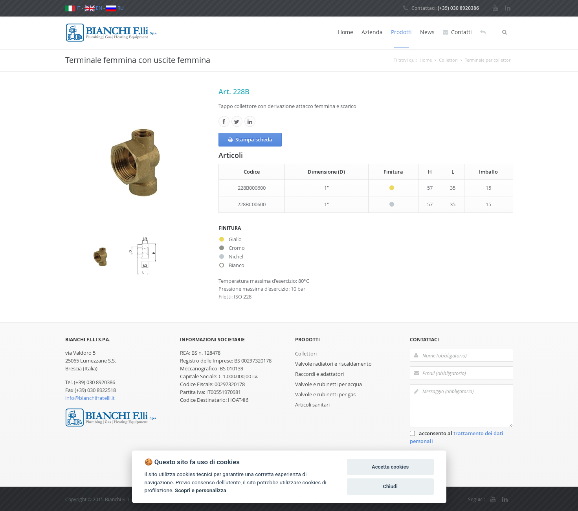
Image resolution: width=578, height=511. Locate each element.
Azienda (372, 32)
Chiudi (390, 486)
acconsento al (456, 436)
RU (115, 8)
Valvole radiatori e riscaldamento (333, 362)
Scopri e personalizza (200, 490)
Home (345, 32)
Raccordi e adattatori (319, 373)
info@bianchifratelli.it (90, 397)
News (427, 32)
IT (73, 8)
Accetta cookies (390, 467)
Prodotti (401, 32)
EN (93, 8)
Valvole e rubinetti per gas (325, 393)
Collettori (306, 352)
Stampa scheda (250, 138)
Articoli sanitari (312, 403)
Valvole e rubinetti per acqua (328, 383)
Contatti (457, 32)
